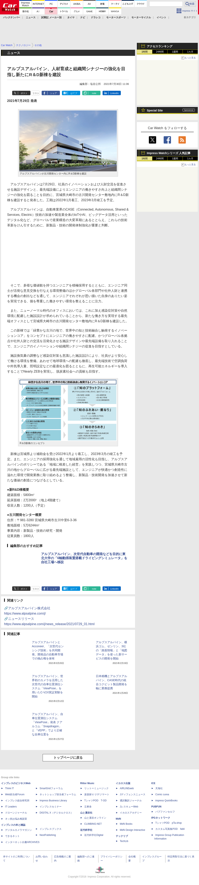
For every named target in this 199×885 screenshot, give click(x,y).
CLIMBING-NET (93, 823)
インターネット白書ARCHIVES (22, 842)
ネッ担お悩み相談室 (16, 818)
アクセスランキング (159, 46)
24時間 (159, 51)
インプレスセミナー (51, 806)
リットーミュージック (96, 788)
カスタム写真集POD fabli (170, 829)
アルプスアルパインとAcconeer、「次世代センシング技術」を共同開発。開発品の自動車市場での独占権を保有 (48, 650)
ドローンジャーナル (16, 812)
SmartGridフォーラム (51, 788)
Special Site (155, 110)
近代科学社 (86, 830)
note (94, 93)
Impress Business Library (53, 800)
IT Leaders (11, 806)
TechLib (124, 841)
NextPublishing (48, 835)
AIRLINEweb (127, 788)
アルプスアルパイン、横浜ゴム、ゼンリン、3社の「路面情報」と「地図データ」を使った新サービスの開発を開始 (111, 650)
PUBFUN (156, 806)
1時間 (145, 51)
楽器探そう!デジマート (96, 794)
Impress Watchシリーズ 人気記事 (168, 153)
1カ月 (190, 51)
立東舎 (88, 806)
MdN (118, 818)
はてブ (73, 93)
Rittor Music (87, 783)
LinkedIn (114, 93)
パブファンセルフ (165, 811)
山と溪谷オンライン (95, 817)
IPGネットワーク (160, 817)
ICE (153, 783)
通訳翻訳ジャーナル (131, 800)
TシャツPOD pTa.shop (168, 822)
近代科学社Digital (93, 835)
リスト (35, 93)
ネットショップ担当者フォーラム (58, 794)
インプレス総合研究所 (17, 800)
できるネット (12, 836)
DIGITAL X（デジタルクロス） (56, 812)
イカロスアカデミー (131, 812)
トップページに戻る (68, 757)
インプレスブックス (51, 829)
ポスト (24, 93)
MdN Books (126, 823)
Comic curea (162, 794)
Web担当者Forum (14, 794)
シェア (53, 93)
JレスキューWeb (129, 806)
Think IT (9, 788)
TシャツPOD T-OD (95, 800)
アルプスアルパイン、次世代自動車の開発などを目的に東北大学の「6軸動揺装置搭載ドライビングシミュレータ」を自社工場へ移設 (84, 558)
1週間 (175, 51)
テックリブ (122, 836)
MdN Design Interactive (132, 830)
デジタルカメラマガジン (18, 830)
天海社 (159, 788)
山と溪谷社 (86, 812)
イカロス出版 (123, 783)
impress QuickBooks (166, 800)
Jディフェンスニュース (132, 794)
